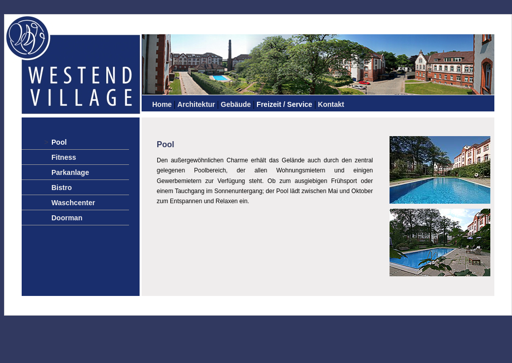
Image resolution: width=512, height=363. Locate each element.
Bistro (61, 188)
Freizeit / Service (284, 104)
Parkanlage (70, 172)
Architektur (196, 104)
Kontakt (331, 104)
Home (162, 104)
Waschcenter (73, 203)
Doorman (66, 218)
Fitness (63, 157)
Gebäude (236, 104)
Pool (59, 142)
